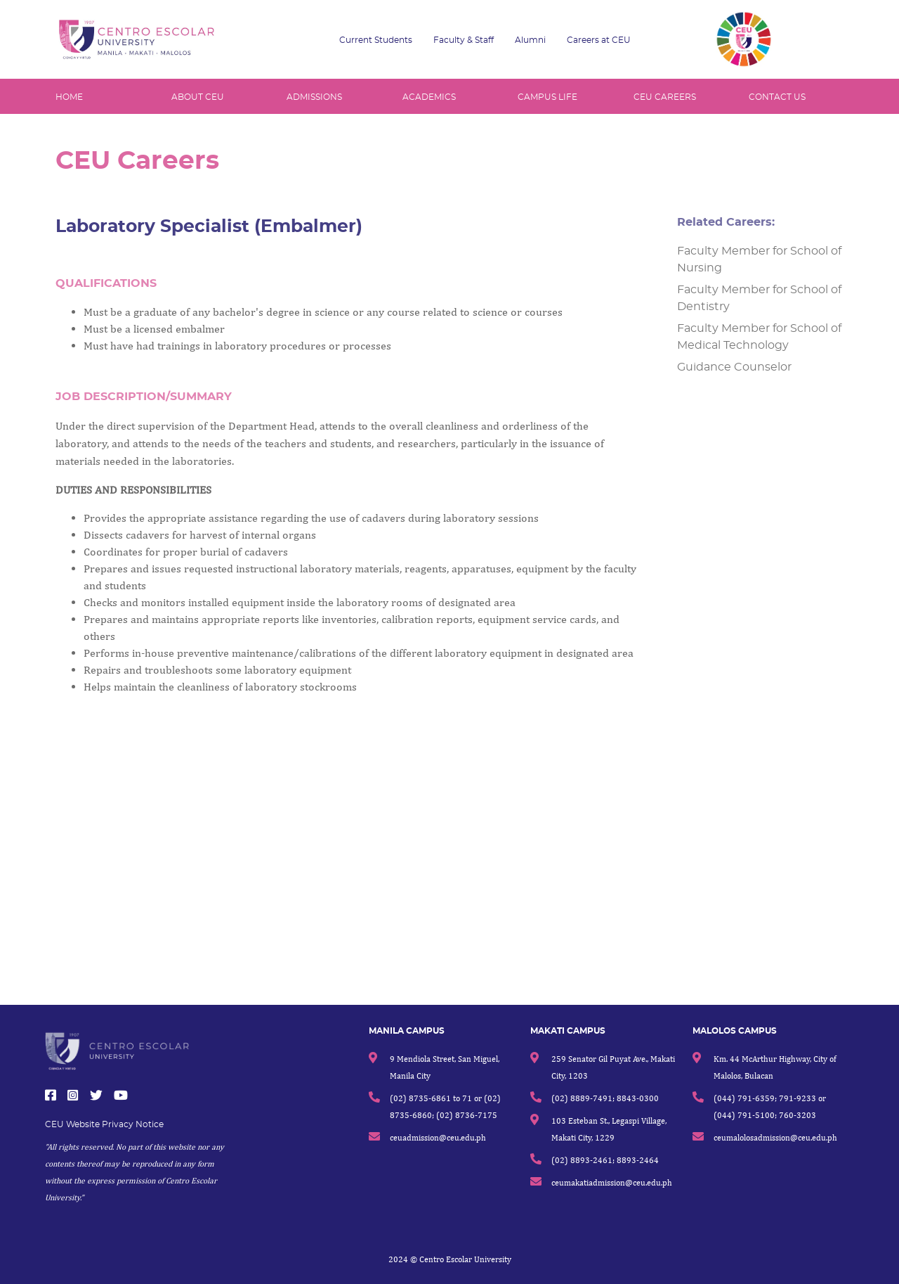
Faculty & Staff (463, 40)
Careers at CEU (599, 40)
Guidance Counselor (740, 367)
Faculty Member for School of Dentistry (765, 298)
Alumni (530, 40)
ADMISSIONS (314, 97)
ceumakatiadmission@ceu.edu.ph (611, 1182)
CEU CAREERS (665, 97)
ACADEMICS (429, 97)
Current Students (375, 40)
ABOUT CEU (197, 97)
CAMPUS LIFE (547, 97)
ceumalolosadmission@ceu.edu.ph (775, 1137)
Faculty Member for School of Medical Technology (765, 337)
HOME (69, 97)
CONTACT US (777, 97)
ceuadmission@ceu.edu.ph (438, 1137)
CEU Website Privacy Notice (104, 1124)
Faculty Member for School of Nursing (765, 259)
